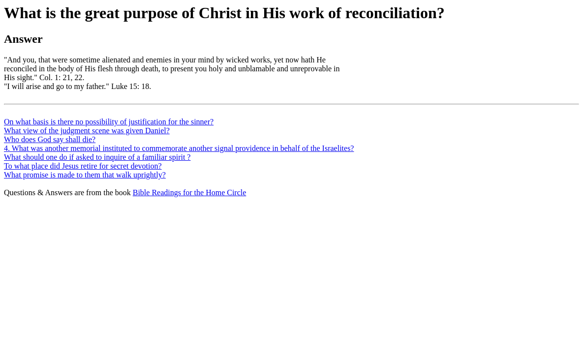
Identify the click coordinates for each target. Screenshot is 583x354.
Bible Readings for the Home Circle (189, 192)
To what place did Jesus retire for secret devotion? (83, 166)
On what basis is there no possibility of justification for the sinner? (109, 122)
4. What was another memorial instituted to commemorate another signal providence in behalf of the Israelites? (179, 148)
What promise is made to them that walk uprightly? (85, 175)
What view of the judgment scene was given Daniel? (87, 130)
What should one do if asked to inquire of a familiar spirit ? (97, 157)
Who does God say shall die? (49, 139)
